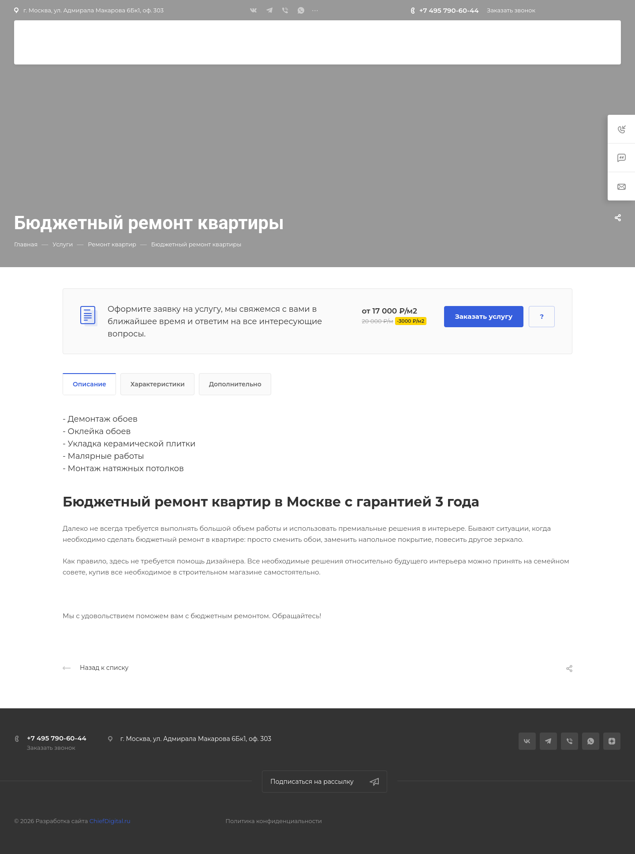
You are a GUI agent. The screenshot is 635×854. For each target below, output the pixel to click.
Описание (89, 384)
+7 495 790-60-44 (449, 10)
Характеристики (158, 384)
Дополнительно (235, 384)
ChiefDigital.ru (110, 820)
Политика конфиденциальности (273, 820)
